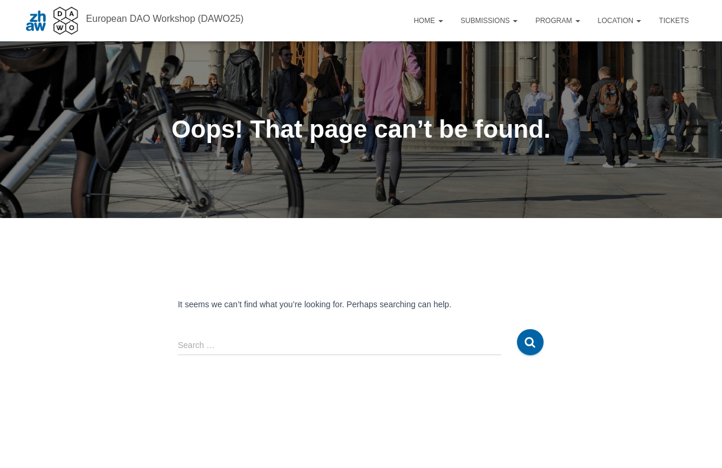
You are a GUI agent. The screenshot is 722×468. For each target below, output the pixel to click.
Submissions (489, 21)
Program (557, 21)
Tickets (674, 21)
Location (620, 21)
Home (428, 21)
